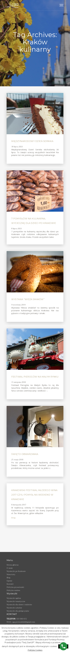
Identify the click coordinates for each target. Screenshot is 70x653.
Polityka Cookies (35, 650)
